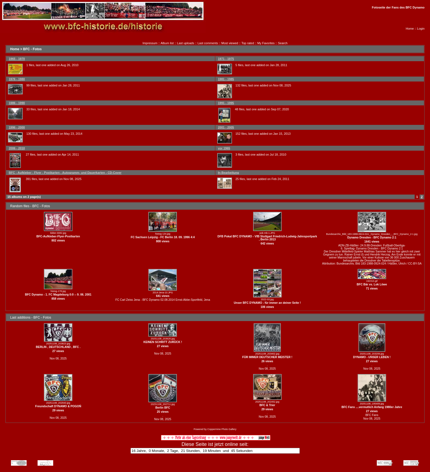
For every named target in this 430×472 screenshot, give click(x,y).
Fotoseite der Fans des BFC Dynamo (398, 7)
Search (283, 43)
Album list (167, 43)
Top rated (247, 43)
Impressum (150, 43)
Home (410, 28)
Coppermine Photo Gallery (221, 429)
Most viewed (229, 43)
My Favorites (266, 43)
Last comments (207, 43)
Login (421, 28)
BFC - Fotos (32, 49)
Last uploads (185, 43)
